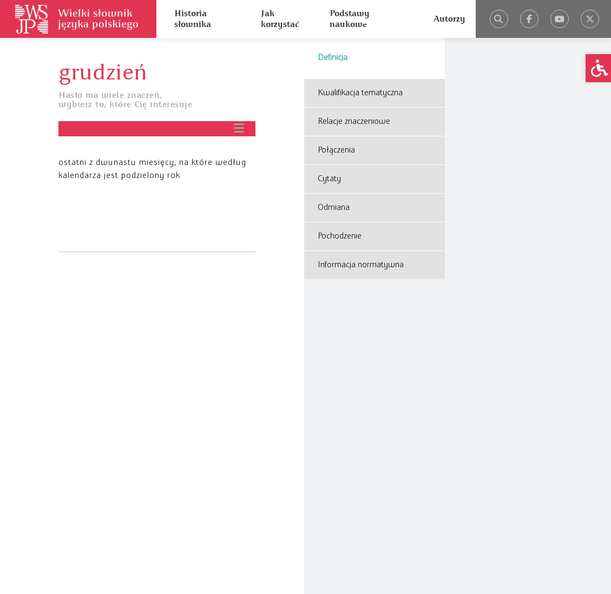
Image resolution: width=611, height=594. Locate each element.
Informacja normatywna (361, 265)
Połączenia (336, 150)
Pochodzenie (340, 236)
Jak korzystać (280, 19)
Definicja (332, 58)
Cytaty (329, 179)
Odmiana (334, 207)
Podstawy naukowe (350, 19)
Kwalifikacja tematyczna (360, 93)
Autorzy (449, 19)
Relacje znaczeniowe (354, 121)
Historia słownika (192, 19)
